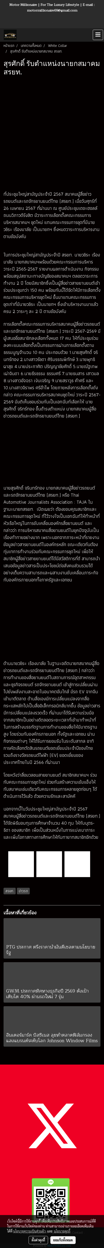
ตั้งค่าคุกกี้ (38, 1240)
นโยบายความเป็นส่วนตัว (29, 1231)
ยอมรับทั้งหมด (63, 1240)
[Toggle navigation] (98, 35)
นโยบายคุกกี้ (62, 1231)
